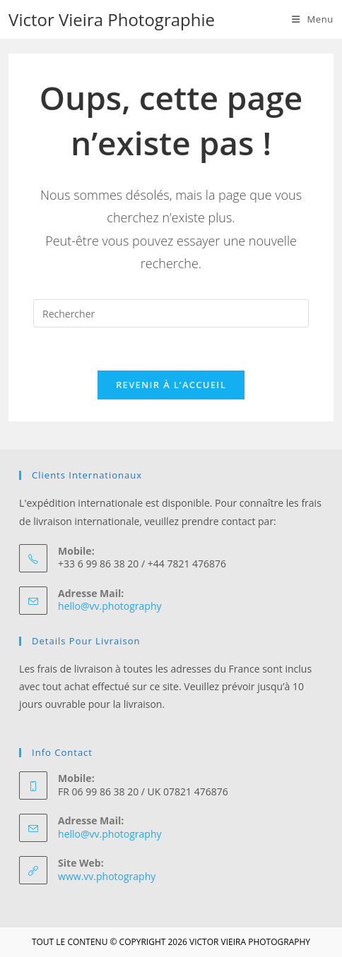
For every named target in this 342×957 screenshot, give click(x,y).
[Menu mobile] (313, 19)
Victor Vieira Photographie (111, 19)
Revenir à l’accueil (171, 384)
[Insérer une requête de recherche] (171, 313)
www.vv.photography (106, 876)
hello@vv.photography (109, 606)
